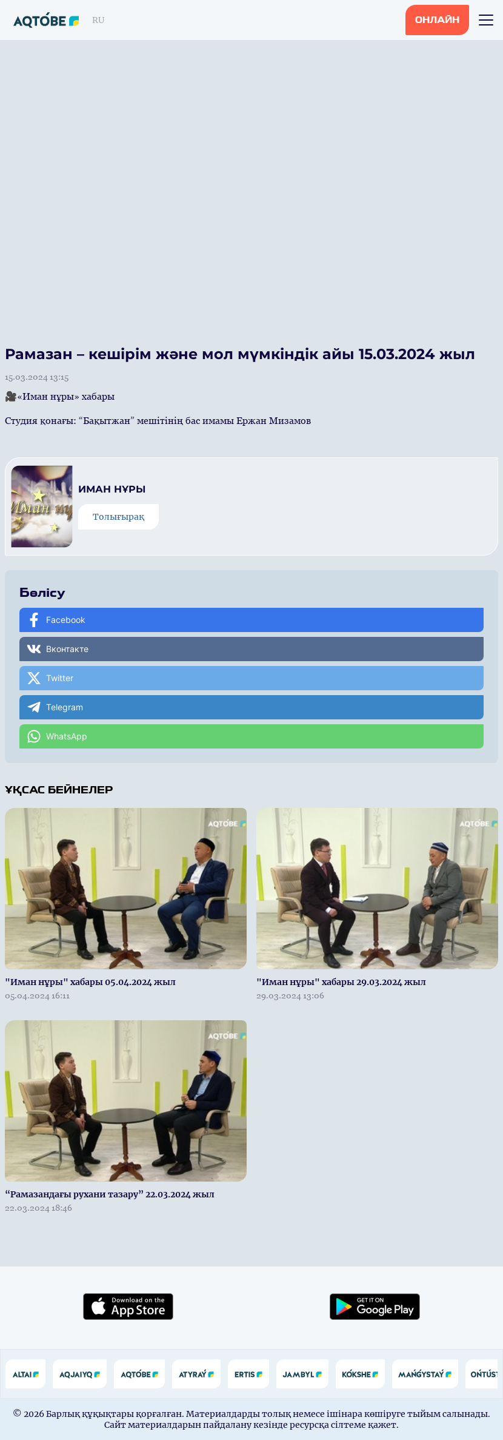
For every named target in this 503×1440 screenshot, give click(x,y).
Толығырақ (118, 516)
